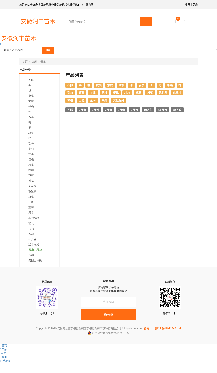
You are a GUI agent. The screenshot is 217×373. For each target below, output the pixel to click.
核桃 (31, 196)
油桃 (31, 101)
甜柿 (31, 143)
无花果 (32, 186)
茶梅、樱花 (39, 61)
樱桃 (31, 164)
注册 (187, 4)
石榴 (31, 159)
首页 (25, 61)
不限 (31, 79)
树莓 (31, 180)
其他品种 (33, 218)
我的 (3, 356)
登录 (195, 4)
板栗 (31, 133)
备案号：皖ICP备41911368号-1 (162, 328)
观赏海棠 (33, 244)
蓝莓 (31, 207)
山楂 (31, 202)
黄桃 (31, 95)
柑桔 (31, 170)
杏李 (31, 117)
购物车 (178, 20)
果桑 (31, 212)
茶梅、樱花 (35, 250)
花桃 (31, 255)
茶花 (31, 234)
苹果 (31, 154)
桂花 (31, 223)
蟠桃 (31, 106)
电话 (3, 353)
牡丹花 (32, 239)
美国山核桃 (35, 260)
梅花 (31, 228)
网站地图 (5, 360)
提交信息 (108, 314)
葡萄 (31, 149)
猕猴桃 (32, 191)
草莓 (31, 175)
